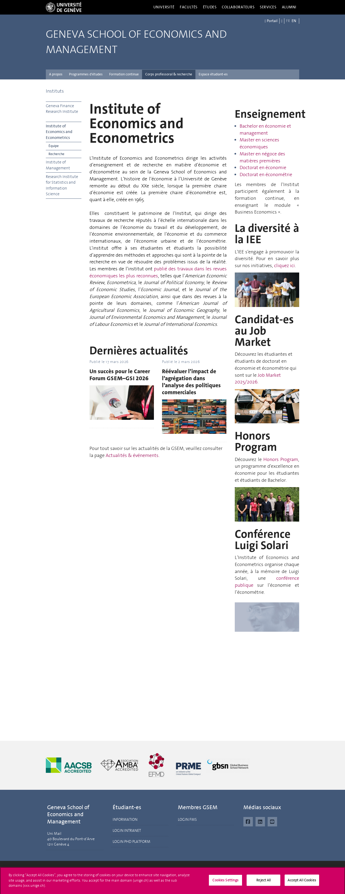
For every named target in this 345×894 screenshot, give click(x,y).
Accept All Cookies (302, 882)
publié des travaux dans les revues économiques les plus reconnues (158, 272)
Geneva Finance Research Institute (62, 108)
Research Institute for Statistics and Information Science (62, 185)
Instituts (55, 91)
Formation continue (124, 74)
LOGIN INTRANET (127, 830)
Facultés (189, 7)
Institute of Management (58, 164)
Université (164, 7)
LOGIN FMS (187, 819)
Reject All (263, 882)
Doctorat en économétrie (266, 174)
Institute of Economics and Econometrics (59, 131)
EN (294, 20)
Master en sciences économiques (259, 143)
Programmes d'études (86, 74)
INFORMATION (125, 819)
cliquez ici (284, 265)
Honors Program (280, 459)
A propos (56, 74)
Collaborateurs (238, 7)
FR (288, 20)
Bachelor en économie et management (265, 129)
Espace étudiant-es (213, 74)
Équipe (54, 146)
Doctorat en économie (263, 167)
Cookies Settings (225, 882)
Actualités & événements (132, 455)
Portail (271, 21)
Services (268, 7)
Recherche (56, 154)
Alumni (289, 7)
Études (209, 7)
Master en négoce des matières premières (262, 157)
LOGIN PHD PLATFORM (131, 841)
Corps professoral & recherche (168, 74)
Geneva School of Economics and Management (136, 42)
